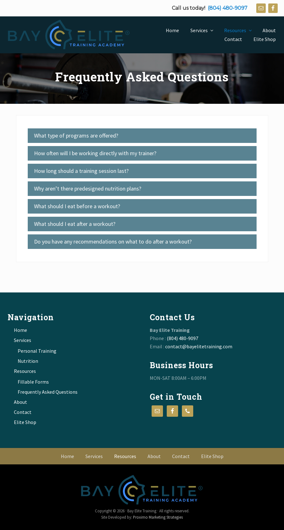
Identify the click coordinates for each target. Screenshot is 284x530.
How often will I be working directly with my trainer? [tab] (95, 153)
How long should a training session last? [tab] (81, 170)
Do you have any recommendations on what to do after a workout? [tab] (113, 241)
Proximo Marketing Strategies (158, 517)
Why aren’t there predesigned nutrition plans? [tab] (87, 188)
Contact (23, 412)
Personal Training (37, 351)
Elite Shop (25, 422)
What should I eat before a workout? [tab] (77, 206)
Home (20, 330)
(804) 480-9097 (227, 8)
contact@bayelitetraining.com (198, 346)
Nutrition (28, 361)
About (20, 402)
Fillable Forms (33, 382)
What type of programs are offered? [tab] (76, 135)
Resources (25, 371)
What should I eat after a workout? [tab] (74, 223)
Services (22, 340)
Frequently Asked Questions (48, 392)
